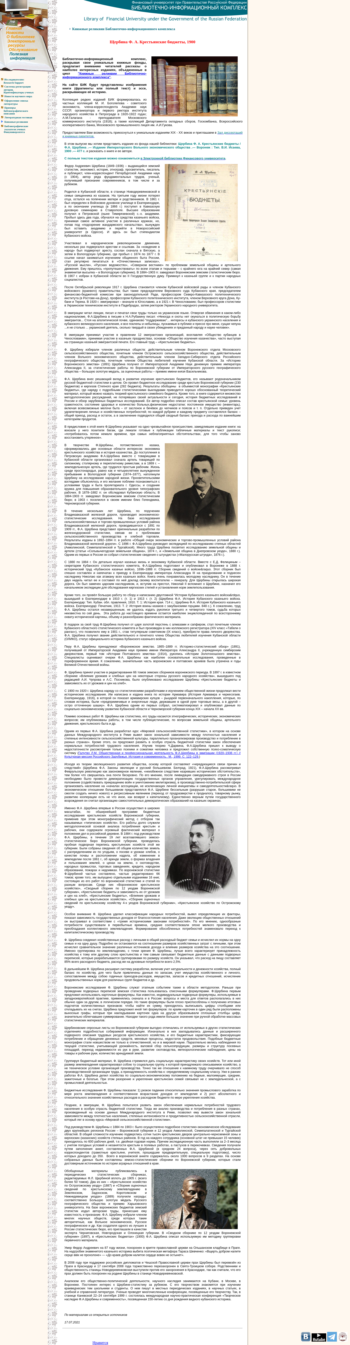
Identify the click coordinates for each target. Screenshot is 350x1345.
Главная (14, 28)
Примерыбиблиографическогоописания (14, 110)
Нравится (100, 1343)
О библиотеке (21, 37)
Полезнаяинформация (17, 56)
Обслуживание (23, 50)
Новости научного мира (18, 96)
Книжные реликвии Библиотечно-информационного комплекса (123, 29)
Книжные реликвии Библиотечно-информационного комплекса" (104, 75)
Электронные (21, 41)
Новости (15, 33)
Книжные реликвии (16, 122)
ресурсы (16, 45)
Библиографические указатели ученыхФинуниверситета (14, 129)
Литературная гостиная (18, 117)
